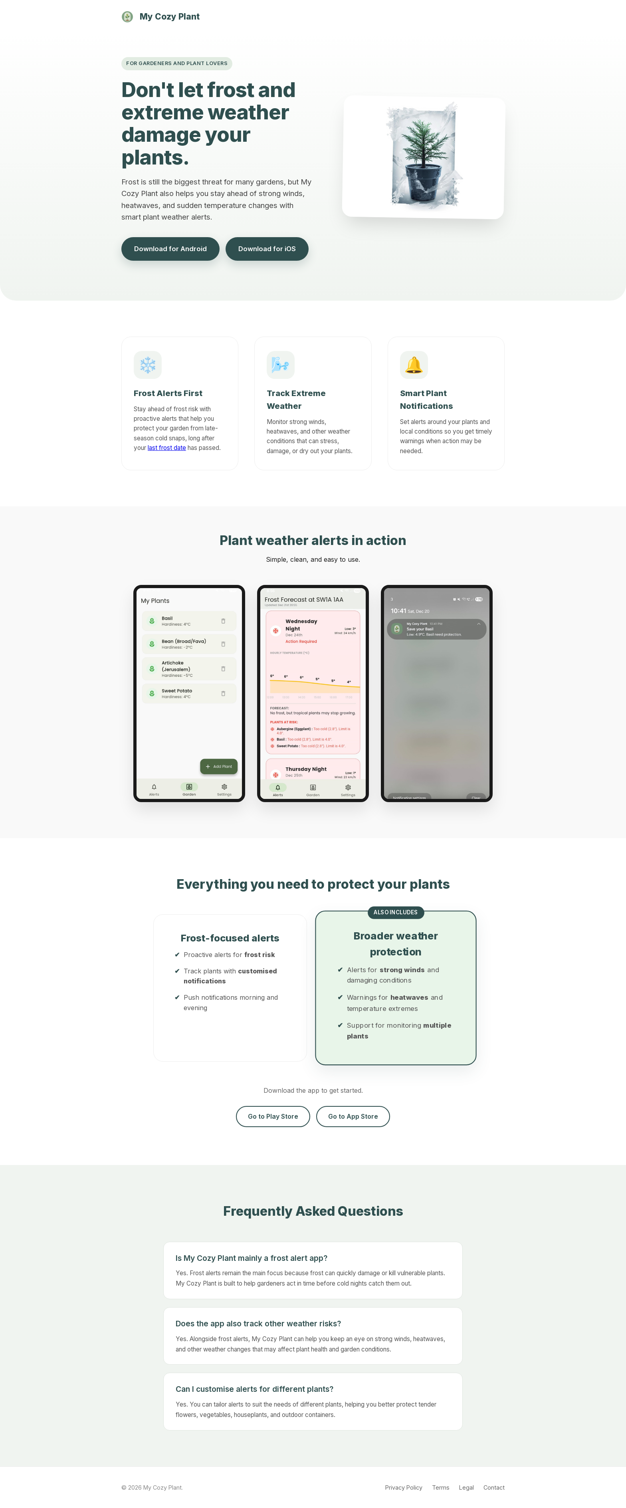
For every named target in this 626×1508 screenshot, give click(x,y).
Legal (466, 1487)
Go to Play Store (273, 1116)
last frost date (167, 448)
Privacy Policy (403, 1487)
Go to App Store (353, 1116)
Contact (494, 1487)
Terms (441, 1487)
